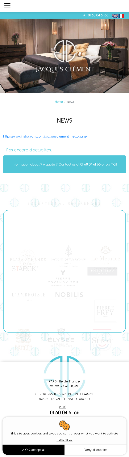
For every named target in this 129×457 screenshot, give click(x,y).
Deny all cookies (95, 450)
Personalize (64, 439)
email (62, 406)
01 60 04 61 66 (98, 15)
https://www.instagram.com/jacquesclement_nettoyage (45, 136)
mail (114, 164)
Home (59, 102)
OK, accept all (33, 450)
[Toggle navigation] (7, 6)
